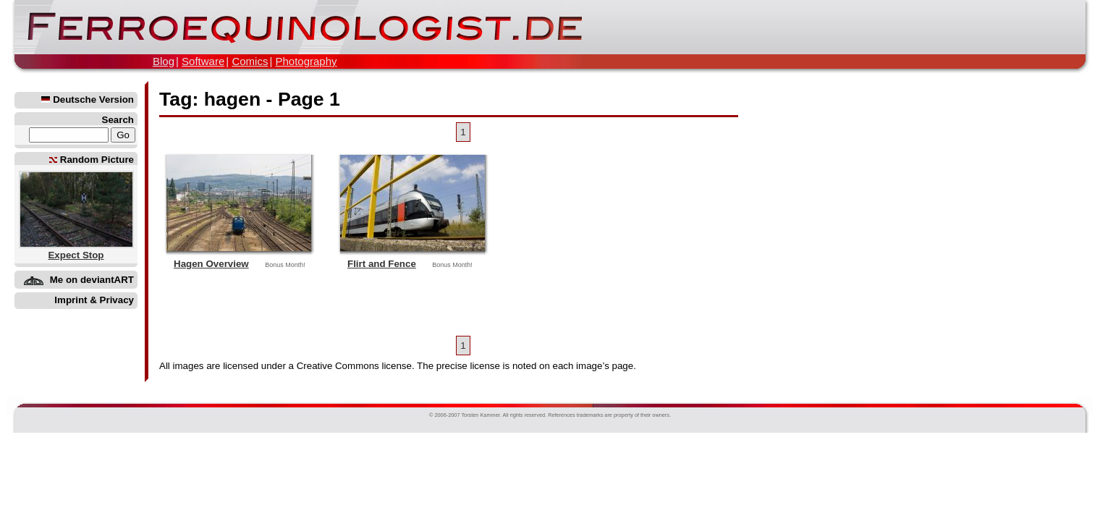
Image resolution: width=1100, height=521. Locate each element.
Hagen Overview (211, 263)
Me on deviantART (92, 279)
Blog (163, 61)
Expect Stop (75, 255)
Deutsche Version (87, 99)
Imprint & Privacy (94, 300)
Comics (250, 61)
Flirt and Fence (381, 263)
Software (203, 61)
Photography (306, 61)
